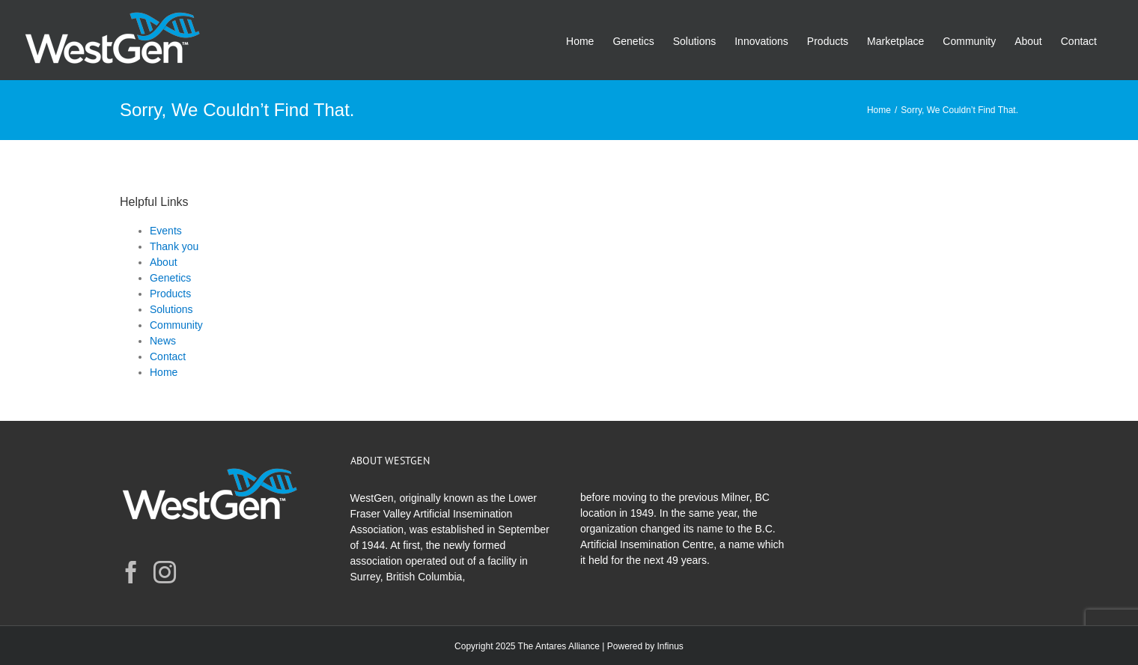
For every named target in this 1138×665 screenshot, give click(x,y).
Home (163, 372)
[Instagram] (164, 572)
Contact (168, 356)
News (163, 341)
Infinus (670, 646)
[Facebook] (131, 572)
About (163, 262)
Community (176, 325)
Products (170, 294)
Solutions (171, 309)
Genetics (170, 278)
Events (166, 231)
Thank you (174, 246)
